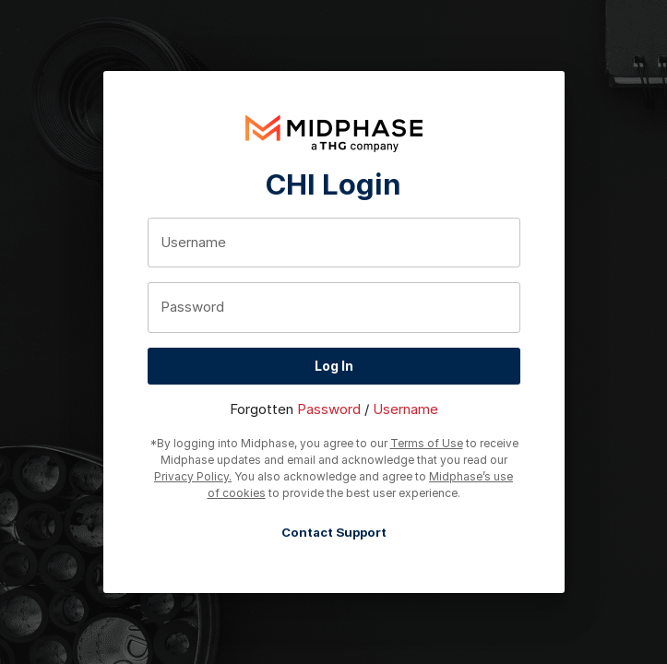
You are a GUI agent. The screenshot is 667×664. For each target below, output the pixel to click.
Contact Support (334, 532)
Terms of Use (426, 443)
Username (405, 409)
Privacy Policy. (193, 476)
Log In (334, 366)
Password (329, 409)
